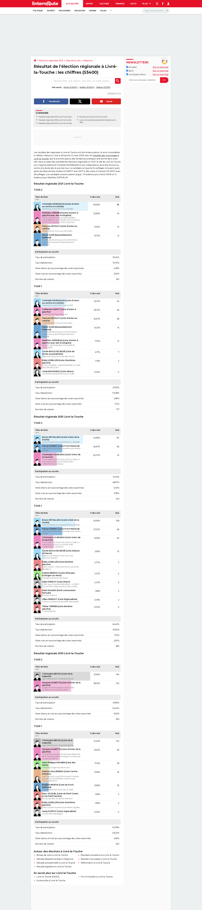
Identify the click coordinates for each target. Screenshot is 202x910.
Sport (89, 3)
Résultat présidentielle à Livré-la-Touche (55, 863)
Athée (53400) (70, 87)
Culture (104, 3)
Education (79, 11)
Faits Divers (64, 11)
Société (51, 11)
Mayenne (88, 60)
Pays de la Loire (73, 60)
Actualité (131, 67)
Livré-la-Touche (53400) (47, 876)
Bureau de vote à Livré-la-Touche (52, 855)
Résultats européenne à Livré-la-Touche (100, 855)
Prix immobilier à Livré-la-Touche (97, 876)
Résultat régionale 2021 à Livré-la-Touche (55, 117)
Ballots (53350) (103, 87)
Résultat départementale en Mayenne (54, 859)
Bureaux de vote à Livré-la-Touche (93, 117)
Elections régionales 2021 (51, 60)
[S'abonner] (147, 80)
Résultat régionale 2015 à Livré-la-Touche (55, 120)
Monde (92, 11)
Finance (120, 3)
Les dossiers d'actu (136, 74)
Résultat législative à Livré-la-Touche (53, 866)
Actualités (72, 3)
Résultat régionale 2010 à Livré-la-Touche (55, 123)
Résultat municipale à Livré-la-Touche (99, 859)
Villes (103, 11)
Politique (38, 11)
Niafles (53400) (87, 87)
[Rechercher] (156, 10)
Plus (146, 3)
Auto (133, 3)
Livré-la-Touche (85, 120)
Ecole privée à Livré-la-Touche (50, 880)
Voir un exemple (160, 67)
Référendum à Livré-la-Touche (95, 863)
